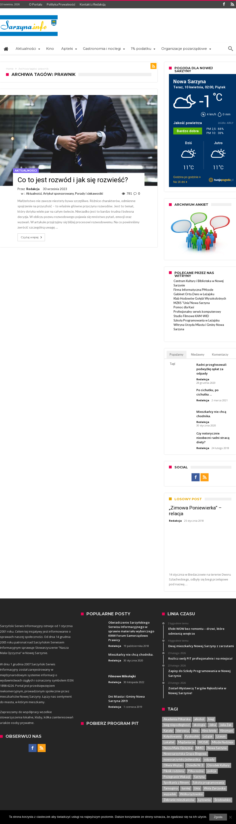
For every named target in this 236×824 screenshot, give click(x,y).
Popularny (176, 354)
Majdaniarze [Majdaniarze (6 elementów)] (186, 742)
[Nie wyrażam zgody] (230, 817)
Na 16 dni (179, 182)
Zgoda (218, 817)
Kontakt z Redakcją (93, 4)
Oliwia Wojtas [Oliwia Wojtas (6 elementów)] (173, 765)
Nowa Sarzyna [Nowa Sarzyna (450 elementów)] (217, 748)
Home (9, 68)
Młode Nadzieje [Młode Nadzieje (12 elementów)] (222, 742)
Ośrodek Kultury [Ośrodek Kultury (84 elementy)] (218, 765)
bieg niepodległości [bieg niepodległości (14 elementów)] (177, 725)
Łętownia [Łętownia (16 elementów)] (204, 800)
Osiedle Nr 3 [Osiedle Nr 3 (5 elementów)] (194, 765)
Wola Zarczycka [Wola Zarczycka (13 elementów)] (214, 788)
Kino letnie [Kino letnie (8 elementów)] (209, 730)
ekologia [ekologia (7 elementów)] (199, 725)
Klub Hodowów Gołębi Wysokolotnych (200, 298)
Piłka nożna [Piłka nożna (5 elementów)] (196, 771)
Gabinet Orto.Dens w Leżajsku (194, 294)
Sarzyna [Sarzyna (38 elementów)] (199, 777)
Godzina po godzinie (185, 177)
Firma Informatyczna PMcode (193, 290)
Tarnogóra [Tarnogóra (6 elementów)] (171, 788)
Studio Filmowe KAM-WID (191, 316)
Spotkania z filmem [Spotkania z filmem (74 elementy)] (176, 782)
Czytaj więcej (32, 237)
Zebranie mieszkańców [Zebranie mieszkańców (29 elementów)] (179, 800)
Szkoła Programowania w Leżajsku (197, 320)
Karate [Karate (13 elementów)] (168, 730)
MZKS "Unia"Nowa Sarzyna (192, 303)
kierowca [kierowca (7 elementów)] (183, 730)
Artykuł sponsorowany (58, 193)
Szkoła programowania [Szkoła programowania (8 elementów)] (208, 782)
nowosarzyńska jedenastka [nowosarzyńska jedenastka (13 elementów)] (182, 759)
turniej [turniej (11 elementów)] (186, 788)
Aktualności (26, 170)
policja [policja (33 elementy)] (211, 771)
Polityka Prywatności (61, 4)
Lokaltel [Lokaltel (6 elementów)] (169, 742)
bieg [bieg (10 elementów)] (211, 719)
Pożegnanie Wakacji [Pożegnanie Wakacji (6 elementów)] (177, 777)
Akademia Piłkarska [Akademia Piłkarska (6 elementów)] (177, 719)
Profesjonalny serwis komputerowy (197, 311)
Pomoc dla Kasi (184, 307)
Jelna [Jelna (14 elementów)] (212, 725)
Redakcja (32, 189)
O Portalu (35, 4)
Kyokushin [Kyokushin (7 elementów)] (192, 736)
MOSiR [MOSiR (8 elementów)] (203, 742)
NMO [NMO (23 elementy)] (200, 748)
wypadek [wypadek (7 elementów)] (170, 794)
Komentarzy (220, 354)
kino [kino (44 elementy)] (195, 730)
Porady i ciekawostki (89, 193)
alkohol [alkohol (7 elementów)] (199, 719)
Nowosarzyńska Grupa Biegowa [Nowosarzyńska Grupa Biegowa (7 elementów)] (185, 754)
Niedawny (197, 354)
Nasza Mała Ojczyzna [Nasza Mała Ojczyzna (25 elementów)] (178, 748)
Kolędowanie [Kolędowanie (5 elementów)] (172, 736)
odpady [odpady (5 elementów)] (209, 759)
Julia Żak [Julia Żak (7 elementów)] (226, 725)
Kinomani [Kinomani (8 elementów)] (226, 730)
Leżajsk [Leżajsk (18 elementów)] (207, 736)
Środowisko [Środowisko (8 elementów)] (223, 800)
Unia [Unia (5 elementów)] (197, 788)
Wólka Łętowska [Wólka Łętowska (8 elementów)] (191, 794)
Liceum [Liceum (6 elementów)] (221, 736)
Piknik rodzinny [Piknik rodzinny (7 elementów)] (174, 771)
